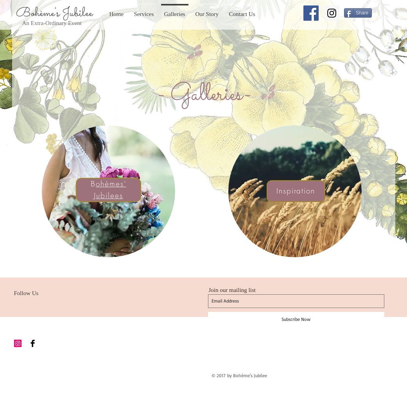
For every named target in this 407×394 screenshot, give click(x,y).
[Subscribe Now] (296, 319)
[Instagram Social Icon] (331, 13)
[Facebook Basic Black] (32, 343)
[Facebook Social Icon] (311, 13)
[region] (108, 191)
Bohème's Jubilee (54, 13)
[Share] (358, 13)
